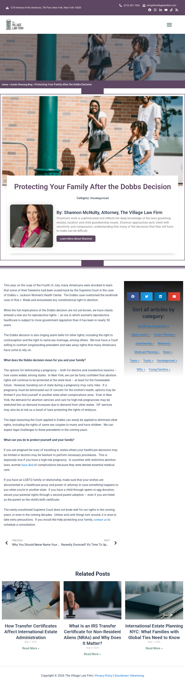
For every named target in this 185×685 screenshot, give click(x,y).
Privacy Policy (103, 675)
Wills (165, 369)
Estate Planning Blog (23, 84)
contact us (100, 519)
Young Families (152, 378)
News (167, 352)
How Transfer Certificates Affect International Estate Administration (30, 632)
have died (28, 465)
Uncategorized (99, 198)
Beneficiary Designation (152, 326)
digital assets (139, 334)
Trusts (159, 360)
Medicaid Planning (145, 352)
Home (5, 84)
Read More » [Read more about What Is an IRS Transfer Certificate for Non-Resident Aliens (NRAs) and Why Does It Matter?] (92, 654)
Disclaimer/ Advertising (130, 675)
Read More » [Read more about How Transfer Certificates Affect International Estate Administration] (30, 648)
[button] (169, 24)
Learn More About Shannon (77, 238)
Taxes (145, 360)
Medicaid (164, 343)
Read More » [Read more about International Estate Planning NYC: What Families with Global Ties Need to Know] (154, 648)
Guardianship (143, 343)
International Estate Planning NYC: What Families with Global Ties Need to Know (154, 632)
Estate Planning (164, 334)
